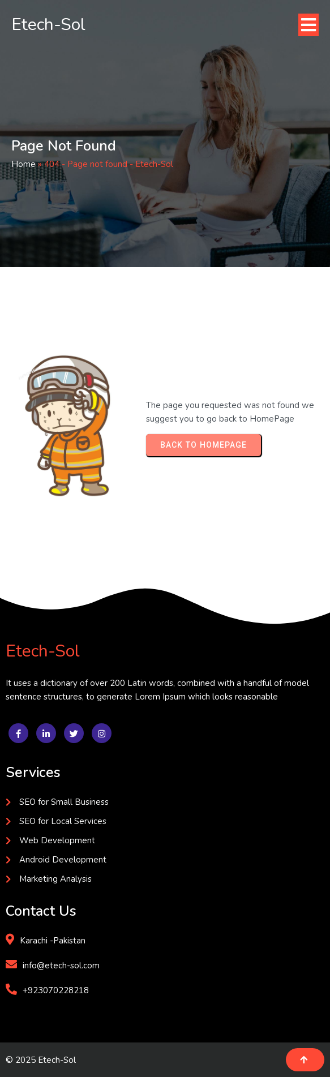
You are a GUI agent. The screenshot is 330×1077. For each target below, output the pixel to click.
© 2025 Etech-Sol (41, 1060)
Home (23, 164)
